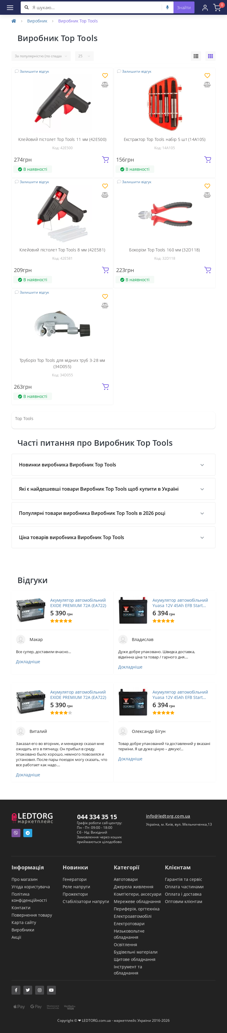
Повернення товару (32, 915)
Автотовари (126, 879)
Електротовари (129, 923)
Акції (16, 937)
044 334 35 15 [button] (97, 817)
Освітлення (125, 944)
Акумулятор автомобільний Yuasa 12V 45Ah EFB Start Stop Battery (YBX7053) (180, 603)
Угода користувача (31, 886)
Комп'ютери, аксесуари (137, 894)
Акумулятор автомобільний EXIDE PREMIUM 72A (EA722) (78, 603)
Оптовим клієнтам (183, 901)
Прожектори (75, 894)
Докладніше (28, 661)
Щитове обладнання (134, 959)
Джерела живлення (133, 886)
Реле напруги (76, 886)
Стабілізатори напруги (86, 901)
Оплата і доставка (183, 894)
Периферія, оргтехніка (137, 909)
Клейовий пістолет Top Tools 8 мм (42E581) (62, 250)
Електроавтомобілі (133, 916)
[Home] (14, 21)
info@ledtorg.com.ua (168, 816)
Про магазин (25, 879)
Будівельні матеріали (136, 952)
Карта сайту (24, 922)
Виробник (37, 21)
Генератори (75, 879)
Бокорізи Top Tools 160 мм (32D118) (164, 250)
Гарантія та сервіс (183, 879)
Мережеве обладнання (137, 901)
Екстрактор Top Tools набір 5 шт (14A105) (165, 139)
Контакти (21, 907)
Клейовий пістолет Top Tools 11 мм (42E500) (62, 139)
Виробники (23, 930)
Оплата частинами (184, 886)
